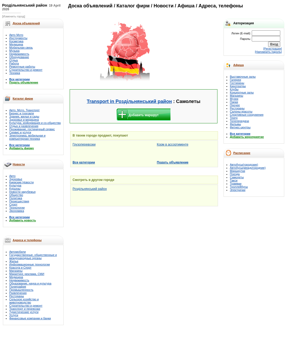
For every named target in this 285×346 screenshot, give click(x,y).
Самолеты (237, 177)
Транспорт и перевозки (24, 308)
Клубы (234, 89)
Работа (14, 63)
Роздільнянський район (90, 189)
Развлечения (18, 292)
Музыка (14, 50)
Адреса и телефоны (27, 240)
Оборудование (19, 57)
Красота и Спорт (20, 267)
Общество (16, 195)
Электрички (237, 189)
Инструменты (18, 38)
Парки (234, 102)
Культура (15, 185)
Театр (234, 117)
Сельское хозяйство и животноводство (24, 301)
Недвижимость (19, 53)
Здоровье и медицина (24, 119)
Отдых (13, 60)
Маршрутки (237, 170)
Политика (15, 198)
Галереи (235, 79)
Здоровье (15, 179)
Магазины (15, 270)
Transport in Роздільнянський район (129, 101)
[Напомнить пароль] (268, 51)
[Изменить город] (13, 16)
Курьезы (14, 188)
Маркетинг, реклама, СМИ (26, 273)
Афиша (238, 65)
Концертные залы (242, 92)
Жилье (13, 261)
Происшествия (19, 201)
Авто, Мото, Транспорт (24, 110)
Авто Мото (16, 34)
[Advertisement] (184, 52)
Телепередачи (239, 121)
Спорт (13, 204)
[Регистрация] (272, 48)
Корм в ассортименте (172, 144)
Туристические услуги (24, 312)
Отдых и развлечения (23, 126)
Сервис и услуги (20, 132)
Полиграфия (17, 286)
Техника (14, 72)
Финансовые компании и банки (30, 318)
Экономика (16, 210)
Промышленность (21, 289)
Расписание (241, 153)
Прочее (235, 105)
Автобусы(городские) (244, 164)
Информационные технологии (29, 264)
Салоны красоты (241, 111)
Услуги (13, 315)
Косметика (16, 41)
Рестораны (16, 296)
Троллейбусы (239, 186)
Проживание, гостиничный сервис (32, 129)
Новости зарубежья (22, 191)
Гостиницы (237, 83)
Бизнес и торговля (21, 113)
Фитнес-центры (240, 127)
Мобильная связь (21, 47)
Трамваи (235, 183)
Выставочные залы (243, 76)
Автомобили (17, 251)
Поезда (235, 174)
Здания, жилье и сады (24, 116)
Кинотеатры (238, 86)
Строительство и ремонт (25, 69)
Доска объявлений (90, 5)
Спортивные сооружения (246, 114)
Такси (234, 180)
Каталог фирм (23, 98)
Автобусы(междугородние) (248, 167)
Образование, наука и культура (30, 283)
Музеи (234, 98)
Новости (19, 164)
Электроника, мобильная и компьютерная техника (27, 137)
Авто (12, 175)
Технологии (17, 207)
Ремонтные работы (22, 66)
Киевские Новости (21, 182)
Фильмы (235, 124)
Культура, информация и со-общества (35, 122)
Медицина (16, 44)
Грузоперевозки (84, 144)
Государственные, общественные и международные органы (33, 256)
